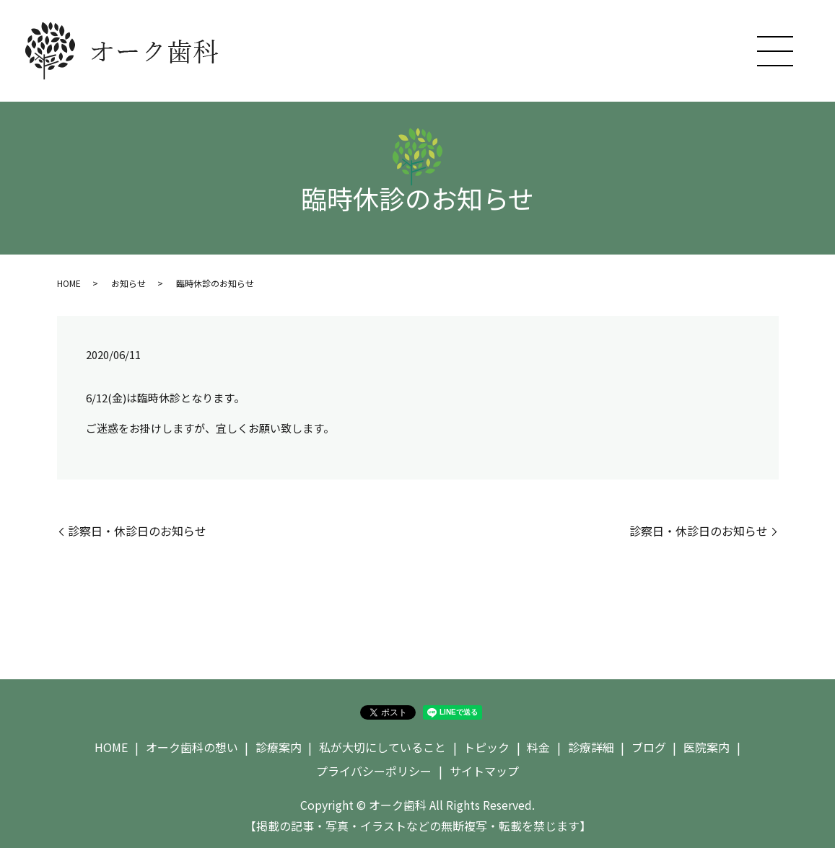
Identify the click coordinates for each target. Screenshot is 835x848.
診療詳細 (591, 747)
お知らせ (128, 283)
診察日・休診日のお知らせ (137, 531)
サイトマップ (484, 770)
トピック (486, 747)
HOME (69, 283)
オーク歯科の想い (192, 747)
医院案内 (706, 747)
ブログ (648, 747)
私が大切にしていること (382, 747)
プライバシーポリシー (374, 770)
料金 (538, 747)
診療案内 (278, 747)
